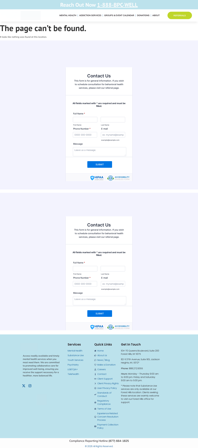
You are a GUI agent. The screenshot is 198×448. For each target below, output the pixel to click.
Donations (143, 15)
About (156, 15)
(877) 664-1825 (118, 440)
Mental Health (67, 15)
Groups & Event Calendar (119, 15)
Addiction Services (90, 15)
